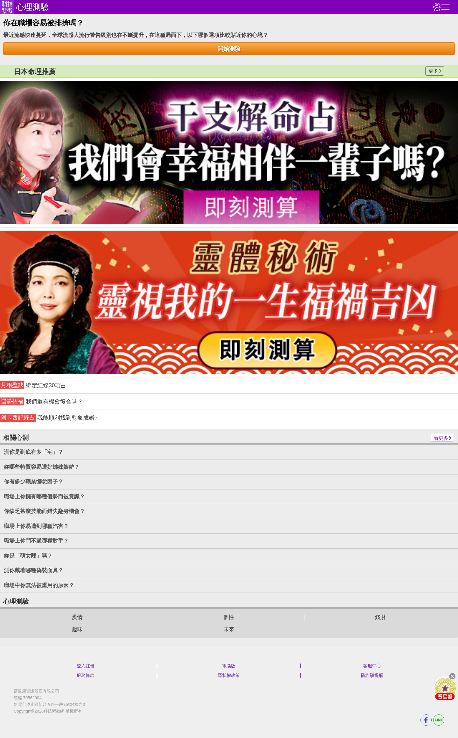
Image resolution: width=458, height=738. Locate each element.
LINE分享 (438, 720)
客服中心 (372, 665)
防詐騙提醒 (372, 675)
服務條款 (85, 675)
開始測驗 (229, 49)
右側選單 (444, 7)
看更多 (441, 438)
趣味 (77, 629)
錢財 (380, 617)
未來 (229, 629)
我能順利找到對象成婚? (49, 418)
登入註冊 (85, 665)
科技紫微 (7, 7)
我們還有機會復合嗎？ (41, 401)
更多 (433, 71)
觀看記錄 (436, 7)
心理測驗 (32, 7)
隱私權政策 (229, 675)
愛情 (77, 617)
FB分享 (426, 720)
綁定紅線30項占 (33, 385)
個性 (228, 617)
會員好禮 (445, 688)
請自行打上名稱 (229, 152)
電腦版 (228, 665)
